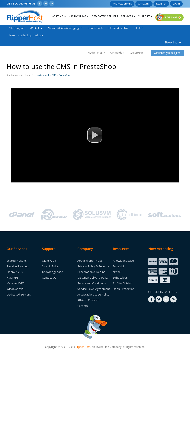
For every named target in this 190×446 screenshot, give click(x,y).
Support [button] (145, 16)
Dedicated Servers (105, 16)
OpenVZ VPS (15, 272)
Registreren (136, 52)
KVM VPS (12, 277)
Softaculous (120, 277)
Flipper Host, (83, 347)
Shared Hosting (17, 260)
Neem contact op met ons (26, 35)
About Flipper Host (89, 260)
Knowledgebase (122, 3)
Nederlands (96, 52)
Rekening (173, 42)
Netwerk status (118, 28)
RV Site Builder (122, 283)
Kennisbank (95, 28)
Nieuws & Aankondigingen (65, 28)
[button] (94, 135)
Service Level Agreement (93, 289)
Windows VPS (15, 289)
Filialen (138, 28)
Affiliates (144, 3)
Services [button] (128, 16)
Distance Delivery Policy (92, 277)
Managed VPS (15, 283)
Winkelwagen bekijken (167, 53)
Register (161, 3)
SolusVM (118, 266)
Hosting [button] (58, 16)
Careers (82, 306)
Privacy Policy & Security (93, 266)
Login (176, 3)
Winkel (36, 28)
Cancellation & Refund (91, 272)
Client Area (49, 260)
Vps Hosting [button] (79, 16)
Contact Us (49, 277)
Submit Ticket (51, 266)
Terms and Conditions (91, 283)
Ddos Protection (123, 289)
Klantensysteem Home (19, 75)
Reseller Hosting (17, 266)
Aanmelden (117, 52)
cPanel (117, 272)
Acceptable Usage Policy (93, 294)
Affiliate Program (88, 300)
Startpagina (16, 28)
